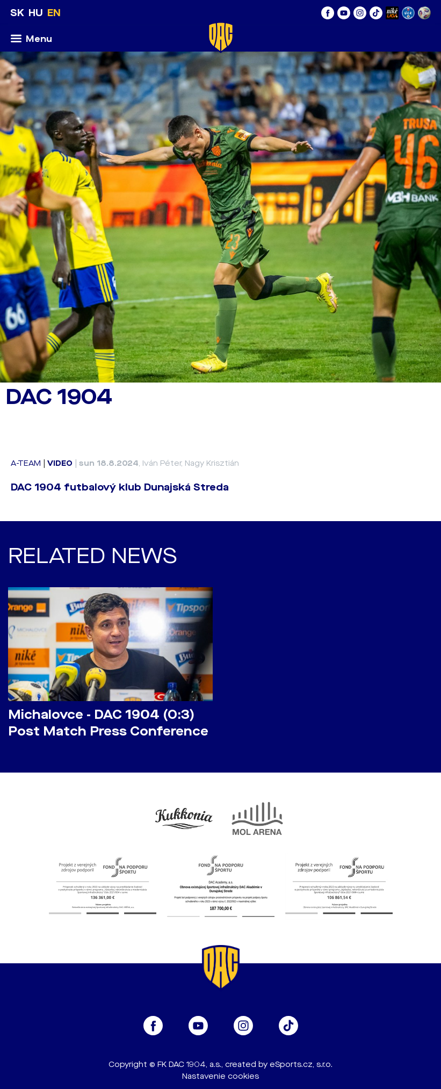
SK (17, 12)
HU (35, 12)
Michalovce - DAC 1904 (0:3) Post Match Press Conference (108, 723)
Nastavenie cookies (220, 1076)
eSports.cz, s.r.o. (301, 1064)
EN (54, 12)
